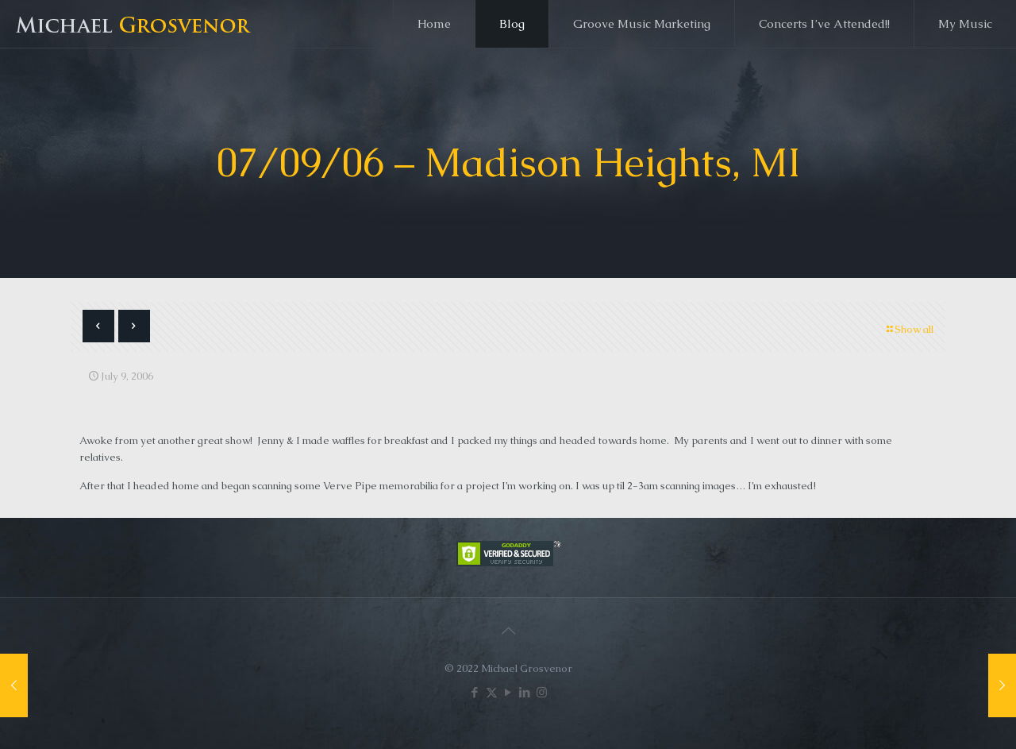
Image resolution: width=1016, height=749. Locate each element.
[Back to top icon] (508, 630)
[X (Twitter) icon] (492, 692)
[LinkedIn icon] (525, 692)
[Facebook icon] (475, 692)
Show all (908, 329)
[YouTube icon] (508, 692)
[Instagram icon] (542, 692)
